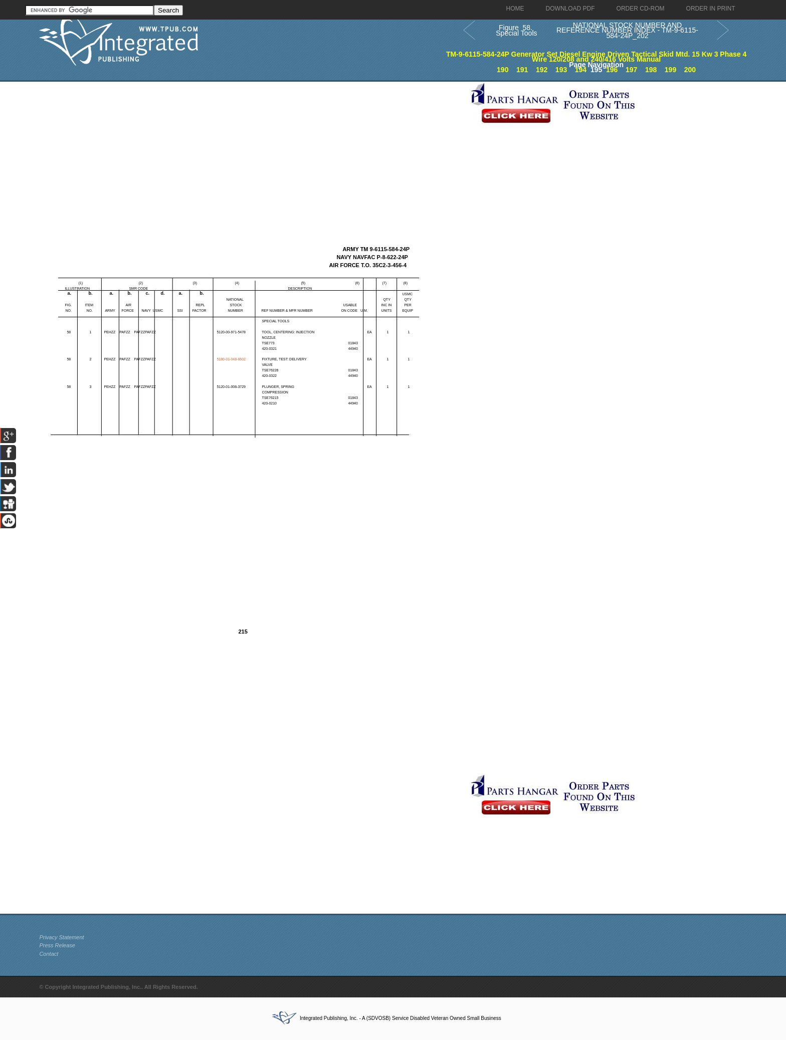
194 (580, 70)
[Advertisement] (252, 152)
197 (631, 70)
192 (541, 70)
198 (651, 70)
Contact (48, 954)
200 (690, 70)
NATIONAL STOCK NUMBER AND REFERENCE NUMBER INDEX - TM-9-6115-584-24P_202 (627, 30)
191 (522, 70)
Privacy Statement (61, 937)
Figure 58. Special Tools (515, 30)
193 (561, 70)
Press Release (57, 945)
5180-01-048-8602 (231, 359)
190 (502, 70)
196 (612, 70)
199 (670, 70)
